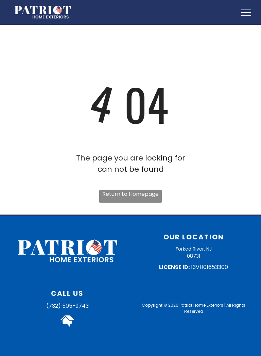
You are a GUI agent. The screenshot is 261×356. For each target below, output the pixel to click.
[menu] (246, 12)
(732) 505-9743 (67, 306)
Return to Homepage (130, 194)
